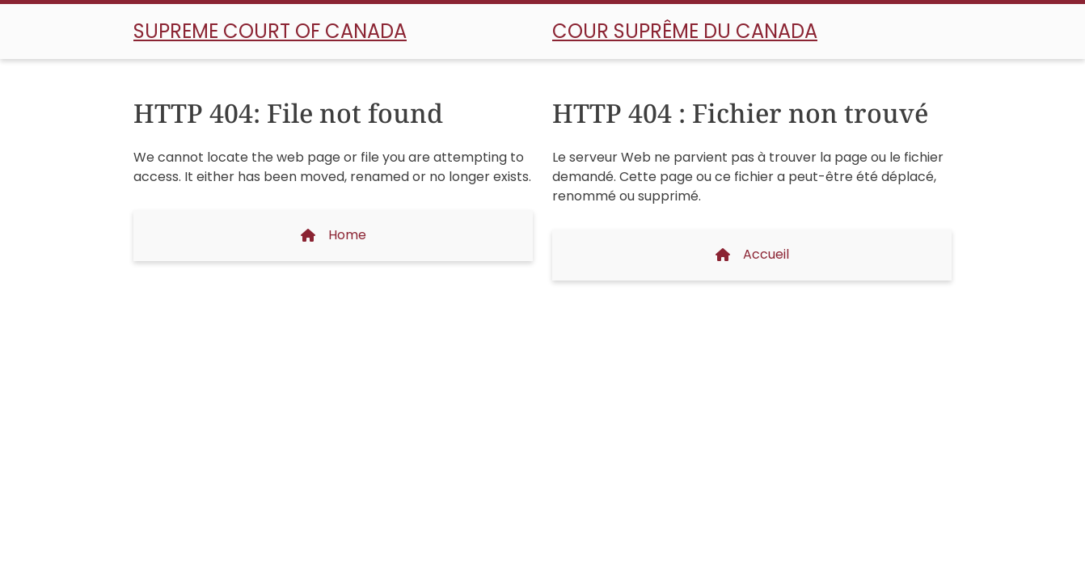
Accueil (752, 254)
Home (333, 235)
